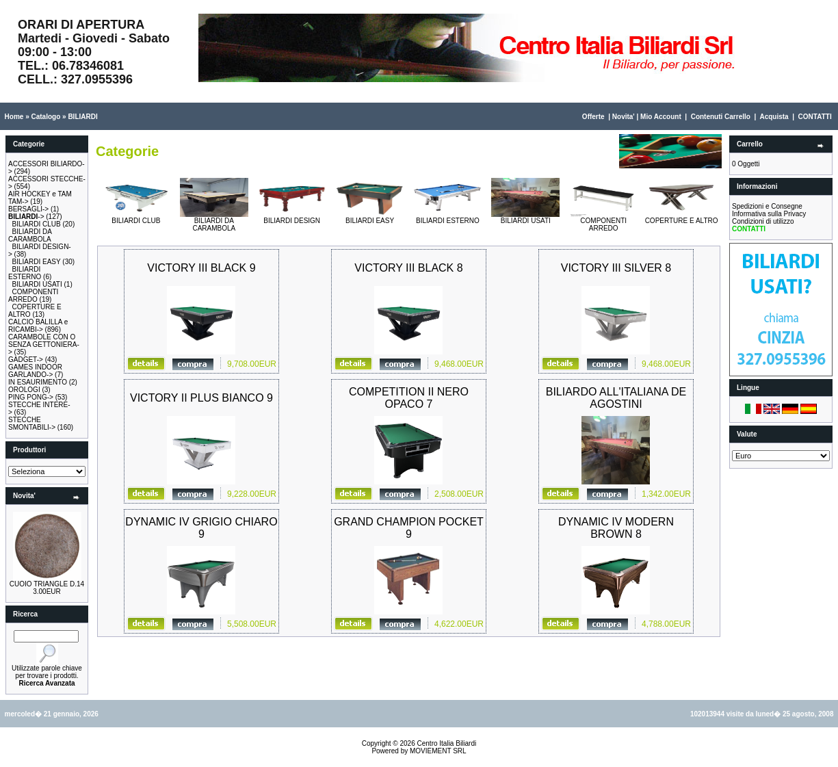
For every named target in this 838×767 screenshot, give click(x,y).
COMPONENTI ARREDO (33, 295)
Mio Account (660, 116)
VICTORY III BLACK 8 (408, 268)
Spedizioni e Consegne (767, 206)
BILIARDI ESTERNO (24, 273)
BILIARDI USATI (37, 284)
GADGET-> (25, 359)
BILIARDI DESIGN (292, 217)
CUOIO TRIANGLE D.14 (47, 584)
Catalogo (45, 116)
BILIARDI (82, 116)
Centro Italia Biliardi (447, 743)
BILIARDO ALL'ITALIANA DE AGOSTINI (616, 398)
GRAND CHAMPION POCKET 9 (409, 528)
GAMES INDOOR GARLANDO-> (35, 370)
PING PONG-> (30, 397)
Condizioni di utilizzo (763, 221)
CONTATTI (815, 116)
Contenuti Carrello (720, 116)
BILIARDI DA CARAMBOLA (29, 235)
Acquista (773, 116)
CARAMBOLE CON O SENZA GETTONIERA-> (43, 344)
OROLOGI (24, 389)
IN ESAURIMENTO (37, 382)
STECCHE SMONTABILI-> (31, 423)
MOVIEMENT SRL (438, 751)
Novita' (623, 116)
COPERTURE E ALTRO (681, 217)
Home (14, 116)
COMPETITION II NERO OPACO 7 (409, 398)
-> (26, 216)
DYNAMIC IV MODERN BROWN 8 (616, 528)
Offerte (593, 116)
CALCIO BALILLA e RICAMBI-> (38, 325)
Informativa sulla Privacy (769, 214)
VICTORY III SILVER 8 (616, 268)
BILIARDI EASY (36, 261)
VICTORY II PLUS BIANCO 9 (201, 398)
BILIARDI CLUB (36, 224)
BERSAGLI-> (28, 209)
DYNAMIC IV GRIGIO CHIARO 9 (201, 528)
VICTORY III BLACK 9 (201, 268)
